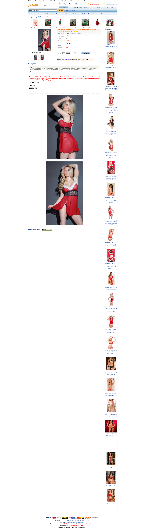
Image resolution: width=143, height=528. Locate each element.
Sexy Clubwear (89, 13)
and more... (102, 13)
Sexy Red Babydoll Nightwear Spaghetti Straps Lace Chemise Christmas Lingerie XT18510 (111, 88)
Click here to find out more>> (84, 71)
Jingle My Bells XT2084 (111, 503)
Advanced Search (70, 10)
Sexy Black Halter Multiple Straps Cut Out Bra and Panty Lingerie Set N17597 (111, 373)
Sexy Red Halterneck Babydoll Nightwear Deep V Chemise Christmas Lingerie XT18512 (111, 46)
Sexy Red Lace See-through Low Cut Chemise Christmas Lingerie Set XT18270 (111, 331)
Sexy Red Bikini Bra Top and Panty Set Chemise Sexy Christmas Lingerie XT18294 (111, 244)
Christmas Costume (55, 13)
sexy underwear (38, 13)
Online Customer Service (110, 4)
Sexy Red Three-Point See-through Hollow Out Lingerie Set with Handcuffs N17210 (111, 393)
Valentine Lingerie (75, 13)
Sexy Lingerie (63, 522)
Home (63, 7)
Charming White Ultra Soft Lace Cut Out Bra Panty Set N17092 (111, 414)
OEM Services (110, 7)
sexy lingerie (31, 13)
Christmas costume (52, 17)
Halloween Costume (65, 13)
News (98, 7)
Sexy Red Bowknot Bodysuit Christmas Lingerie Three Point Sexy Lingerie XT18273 (111, 287)
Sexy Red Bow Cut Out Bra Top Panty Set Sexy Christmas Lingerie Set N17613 (111, 352)
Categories (32, 17)
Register (66, 3)
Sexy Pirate (82, 13)
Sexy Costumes (46, 13)
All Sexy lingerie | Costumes (81, 7)
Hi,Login (61, 3)
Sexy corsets (96, 13)
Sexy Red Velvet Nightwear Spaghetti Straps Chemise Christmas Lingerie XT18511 (111, 67)
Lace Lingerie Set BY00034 (111, 485)
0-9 (88, 520)
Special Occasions (41, 17)
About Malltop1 (71, 522)
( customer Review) (76, 33)
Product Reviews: (34, 229)
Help (77, 3)
